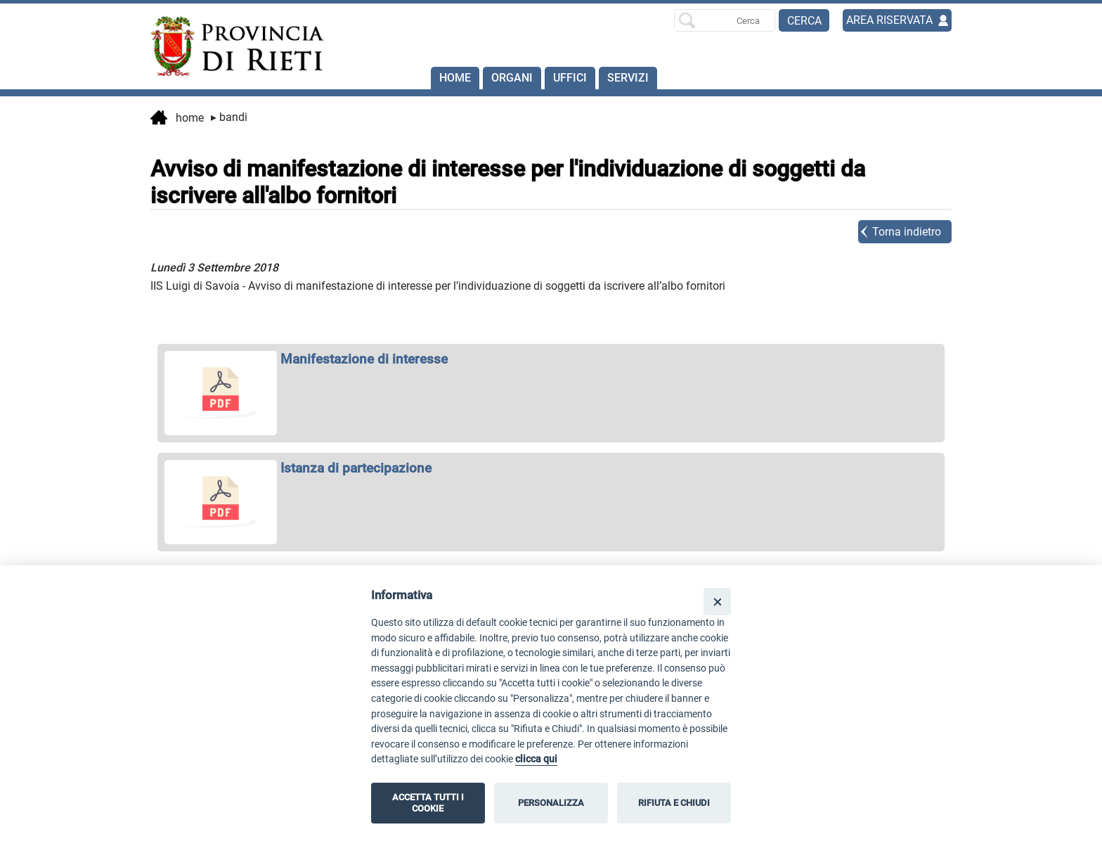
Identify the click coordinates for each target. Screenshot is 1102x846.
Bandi (229, 117)
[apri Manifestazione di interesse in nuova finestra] (551, 359)
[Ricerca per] (724, 20)
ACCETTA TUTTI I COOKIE (428, 803)
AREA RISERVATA (889, 20)
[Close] (717, 601)
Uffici (570, 77)
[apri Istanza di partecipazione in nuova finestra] (551, 468)
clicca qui (536, 759)
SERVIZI (628, 77)
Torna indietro (906, 231)
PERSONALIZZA (551, 802)
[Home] (230, 46)
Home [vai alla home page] (177, 118)
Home (455, 77)
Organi (512, 77)
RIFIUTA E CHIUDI (674, 802)
